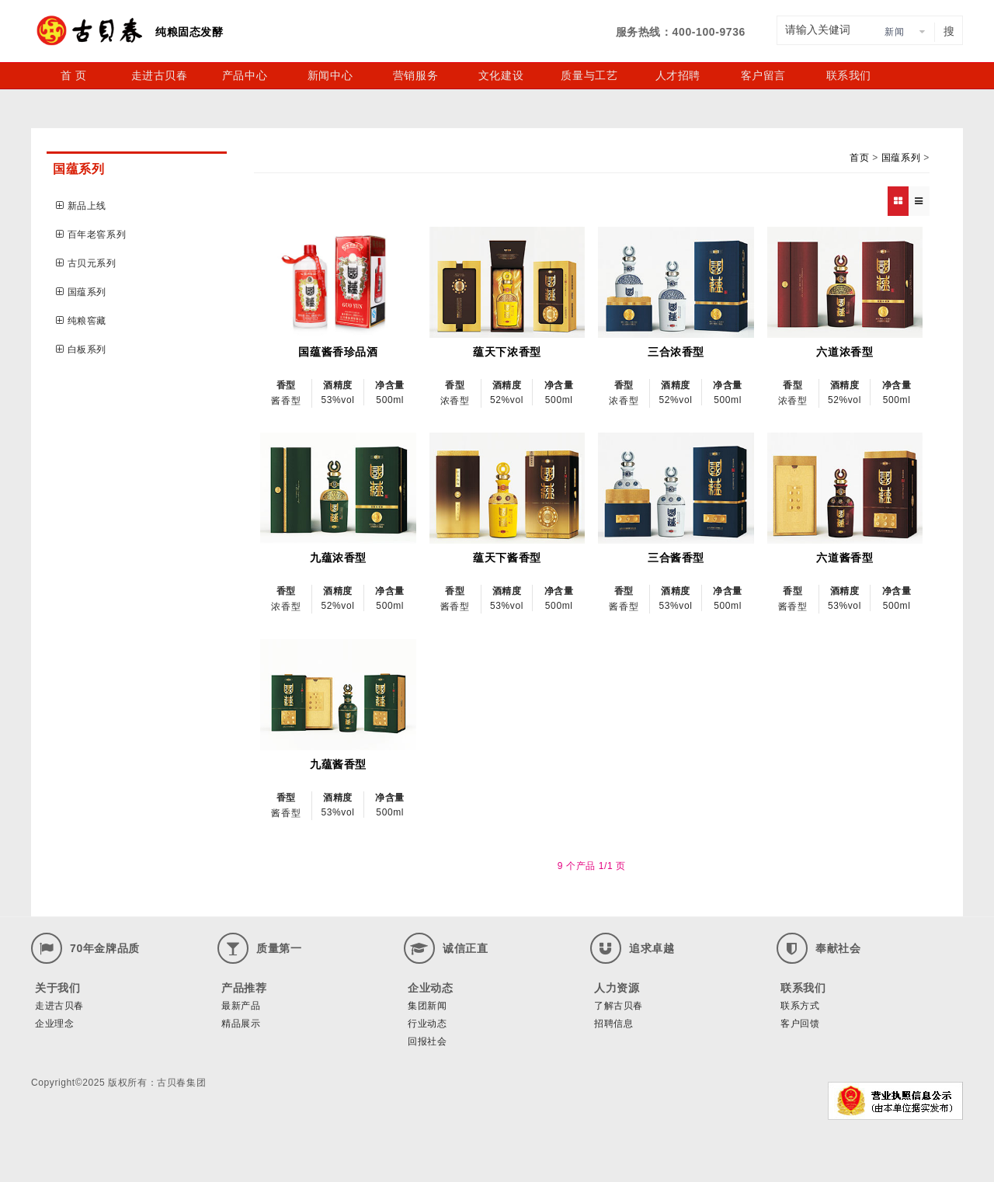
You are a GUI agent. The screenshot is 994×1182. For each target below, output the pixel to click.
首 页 (74, 75)
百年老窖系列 (91, 234)
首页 (859, 157)
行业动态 (427, 1023)
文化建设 (500, 75)
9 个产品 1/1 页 (592, 865)
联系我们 (848, 75)
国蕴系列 (81, 292)
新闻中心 (330, 75)
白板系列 (81, 349)
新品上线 (81, 205)
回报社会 (427, 1041)
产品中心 (244, 75)
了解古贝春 (618, 1005)
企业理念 (54, 1023)
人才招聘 (677, 75)
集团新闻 (427, 1005)
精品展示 (240, 1023)
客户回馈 (799, 1023)
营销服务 (415, 75)
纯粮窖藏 (81, 320)
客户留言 (763, 75)
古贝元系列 (86, 263)
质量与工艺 (589, 75)
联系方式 (799, 1005)
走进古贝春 (159, 75)
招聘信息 (613, 1023)
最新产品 (240, 1005)
